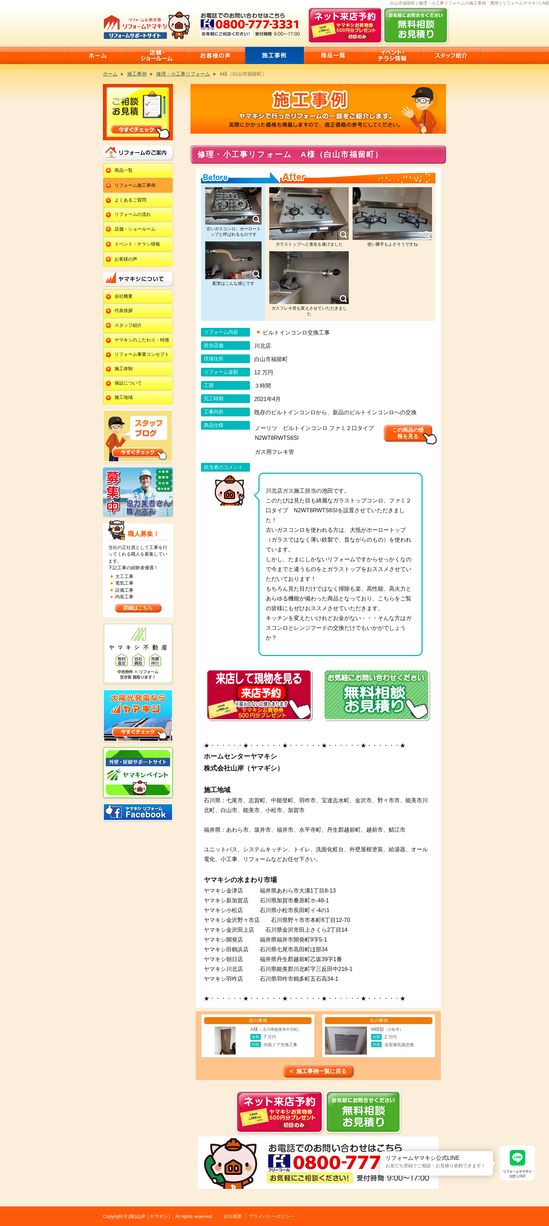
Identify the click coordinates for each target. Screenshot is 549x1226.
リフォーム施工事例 (134, 185)
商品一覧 (123, 170)
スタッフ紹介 (128, 325)
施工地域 (123, 397)
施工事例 (137, 74)
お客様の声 (125, 259)
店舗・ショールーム (134, 229)
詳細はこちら (138, 608)
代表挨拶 (123, 310)
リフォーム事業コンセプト (141, 354)
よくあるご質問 (130, 200)
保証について (128, 383)
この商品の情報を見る (408, 433)
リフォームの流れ (132, 214)
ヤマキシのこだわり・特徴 (141, 340)
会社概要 (123, 296)
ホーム (110, 74)
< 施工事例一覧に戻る (318, 1071)
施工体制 (123, 368)
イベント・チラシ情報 (137, 244)
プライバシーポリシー (271, 1216)
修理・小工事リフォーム (183, 74)
